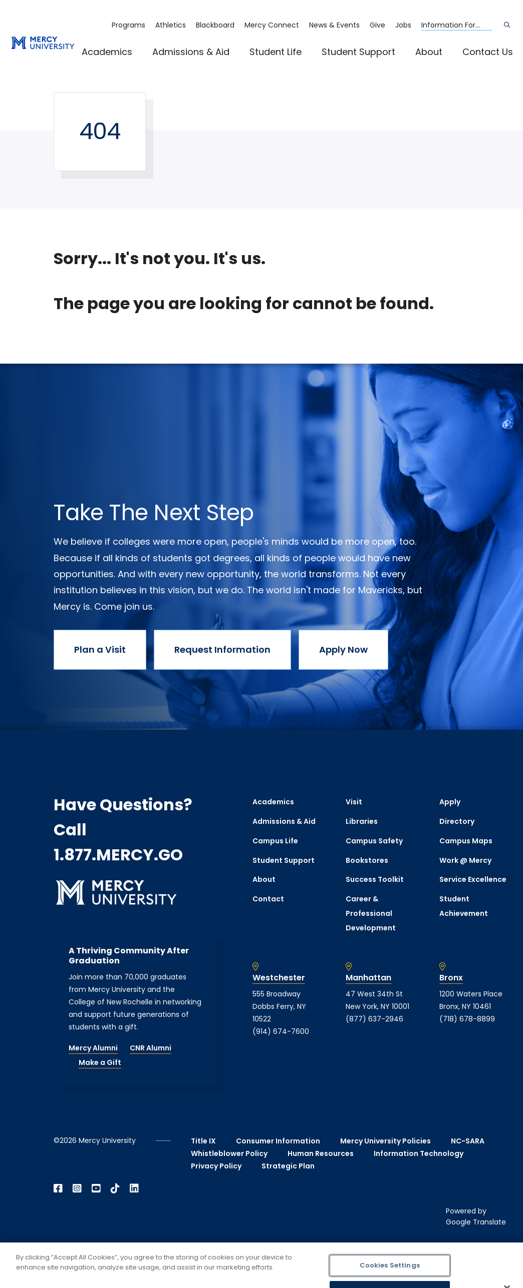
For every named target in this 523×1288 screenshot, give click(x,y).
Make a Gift (100, 1062)
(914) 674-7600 (280, 1031)
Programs (128, 25)
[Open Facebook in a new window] (58, 1188)
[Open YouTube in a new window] (96, 1188)
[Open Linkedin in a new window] (134, 1188)
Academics (107, 52)
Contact (268, 899)
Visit (354, 802)
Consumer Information (278, 1141)
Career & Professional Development (371, 913)
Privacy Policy (216, 1166)
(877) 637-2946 (374, 1019)
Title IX (203, 1141)
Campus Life (275, 841)
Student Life (275, 52)
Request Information (222, 649)
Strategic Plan (288, 1166)
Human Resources (321, 1153)
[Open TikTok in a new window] (115, 1188)
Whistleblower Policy (229, 1153)
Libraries (362, 821)
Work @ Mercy (465, 860)
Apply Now (343, 649)
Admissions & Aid (190, 52)
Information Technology (418, 1153)
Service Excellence (472, 879)
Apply (449, 802)
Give (377, 25)
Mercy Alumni (93, 1048)
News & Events (334, 25)
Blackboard (215, 25)
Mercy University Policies (385, 1141)
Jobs (403, 25)
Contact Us (487, 52)
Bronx (451, 978)
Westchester (278, 978)
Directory (456, 821)
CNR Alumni (150, 1048)
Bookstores (367, 860)
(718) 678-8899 (467, 1019)
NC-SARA (467, 1141)
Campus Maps (465, 841)
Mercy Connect (271, 25)
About (428, 52)
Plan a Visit (100, 649)
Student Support (358, 52)
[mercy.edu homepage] (43, 43)
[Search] (507, 25)
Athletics (170, 25)
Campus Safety (374, 841)
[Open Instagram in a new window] (77, 1188)
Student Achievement (463, 906)
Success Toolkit (375, 879)
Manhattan (368, 978)
